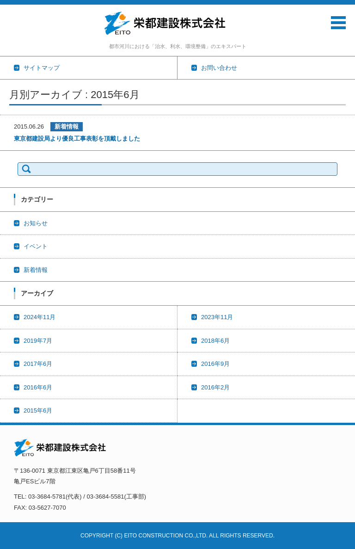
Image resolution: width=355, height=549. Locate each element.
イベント (36, 246)
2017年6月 (38, 363)
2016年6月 (38, 387)
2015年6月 (38, 410)
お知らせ (36, 223)
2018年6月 (215, 340)
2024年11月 (39, 317)
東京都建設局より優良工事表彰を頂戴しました (77, 138)
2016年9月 (215, 363)
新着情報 (67, 126)
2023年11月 (217, 317)
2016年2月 (215, 387)
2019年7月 (38, 340)
